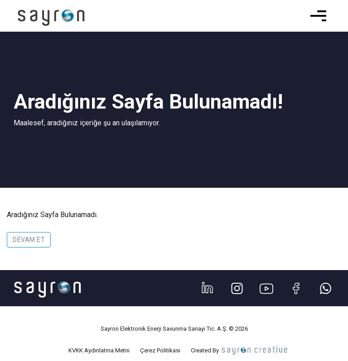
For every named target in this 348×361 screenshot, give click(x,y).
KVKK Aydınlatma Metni (99, 350)
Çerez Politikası (160, 350)
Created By (240, 350)
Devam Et (29, 239)
